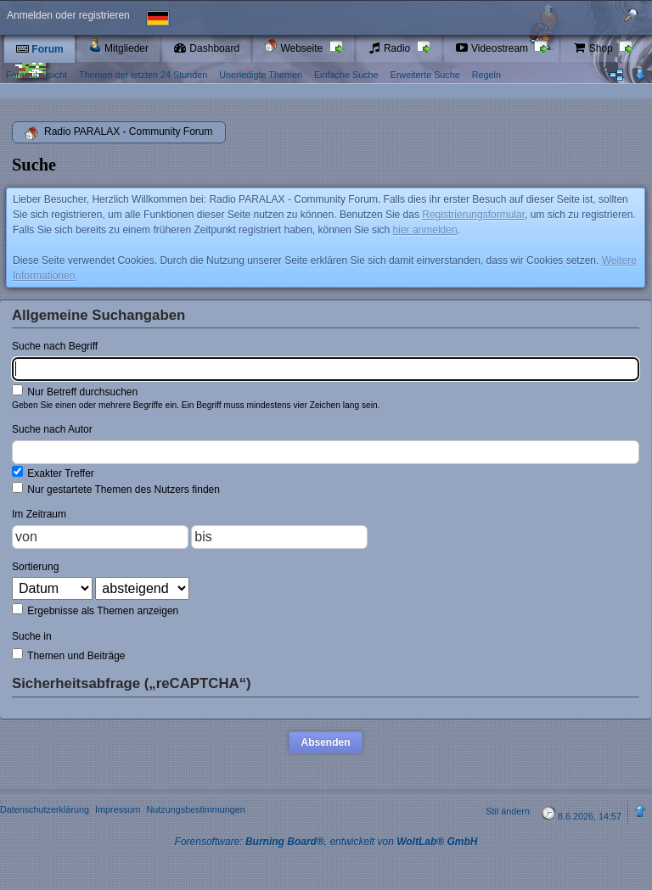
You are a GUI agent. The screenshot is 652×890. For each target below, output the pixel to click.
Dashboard (206, 48)
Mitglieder (118, 46)
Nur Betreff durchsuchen (75, 391)
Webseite (294, 46)
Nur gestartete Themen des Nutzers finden (116, 488)
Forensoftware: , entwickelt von (326, 842)
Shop (593, 48)
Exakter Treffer (53, 472)
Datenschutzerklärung (44, 809)
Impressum (117, 809)
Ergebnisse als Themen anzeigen (95, 610)
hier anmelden (425, 230)
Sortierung (35, 567)
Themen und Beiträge (69, 655)
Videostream (493, 48)
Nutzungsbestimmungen (195, 809)
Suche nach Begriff (55, 346)
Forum (39, 49)
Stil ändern (508, 811)
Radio (390, 48)
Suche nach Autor (52, 429)
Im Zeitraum (39, 514)
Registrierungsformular (473, 215)
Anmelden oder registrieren (68, 15)
